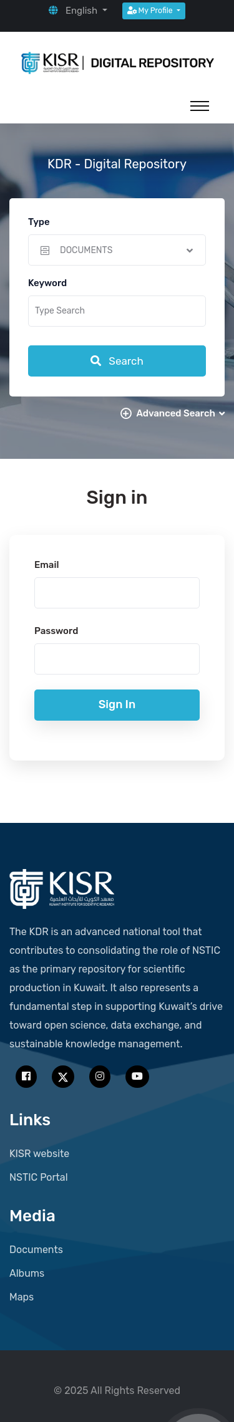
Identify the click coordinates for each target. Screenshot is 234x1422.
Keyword (47, 283)
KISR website (39, 1154)
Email (46, 564)
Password (56, 631)
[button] (78, 10)
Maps (21, 1297)
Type (39, 222)
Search (117, 361)
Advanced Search (180, 413)
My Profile (151, 10)
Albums (26, 1273)
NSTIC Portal (38, 1177)
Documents (36, 1250)
